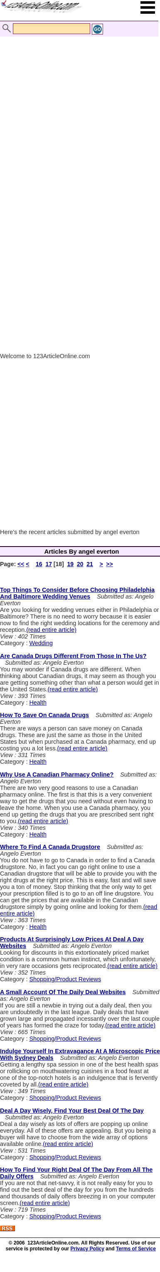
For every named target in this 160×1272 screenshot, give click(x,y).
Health (38, 702)
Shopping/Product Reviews (65, 979)
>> (109, 564)
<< (20, 564)
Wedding (41, 643)
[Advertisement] (78, 108)
